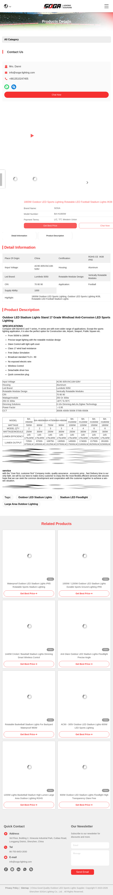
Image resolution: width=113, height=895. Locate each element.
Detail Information (19, 236)
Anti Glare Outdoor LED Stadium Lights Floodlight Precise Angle (84, 656)
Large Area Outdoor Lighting (21, 504)
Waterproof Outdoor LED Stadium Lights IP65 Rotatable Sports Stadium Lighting (29, 585)
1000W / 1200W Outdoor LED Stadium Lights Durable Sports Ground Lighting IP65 (84, 585)
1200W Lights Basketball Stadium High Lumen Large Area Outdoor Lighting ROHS (29, 797)
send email (82, 872)
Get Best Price (97, 226)
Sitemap (25, 888)
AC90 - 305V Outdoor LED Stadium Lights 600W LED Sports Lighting (84, 726)
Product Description (55, 236)
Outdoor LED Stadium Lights (35, 497)
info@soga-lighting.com (22, 72)
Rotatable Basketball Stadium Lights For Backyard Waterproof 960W (29, 726)
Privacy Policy (12, 888)
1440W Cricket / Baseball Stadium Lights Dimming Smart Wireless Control (29, 656)
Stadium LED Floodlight (74, 497)
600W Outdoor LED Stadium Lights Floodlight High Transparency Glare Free (84, 797)
